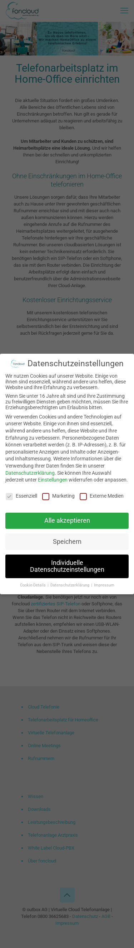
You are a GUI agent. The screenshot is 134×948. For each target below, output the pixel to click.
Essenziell (21, 494)
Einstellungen (53, 478)
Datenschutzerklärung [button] (70, 583)
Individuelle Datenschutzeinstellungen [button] (67, 565)
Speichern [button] (67, 540)
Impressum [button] (104, 583)
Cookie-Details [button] (33, 583)
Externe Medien (102, 494)
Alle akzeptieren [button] (67, 519)
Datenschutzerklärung (30, 471)
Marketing (58, 494)
